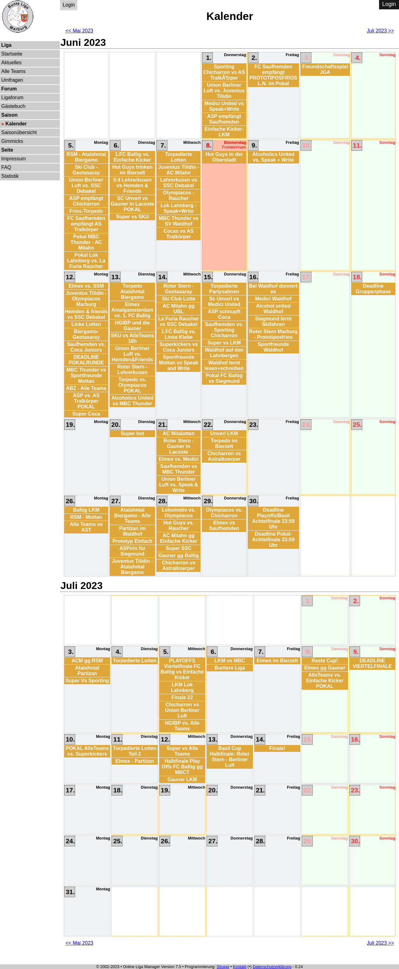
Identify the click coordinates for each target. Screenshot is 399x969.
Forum (9, 88)
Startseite (11, 53)
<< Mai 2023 (79, 30)
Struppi (223, 966)
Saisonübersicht (19, 132)
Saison (9, 115)
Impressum (13, 158)
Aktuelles (11, 62)
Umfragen (12, 80)
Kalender (15, 123)
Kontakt (239, 966)
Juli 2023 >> (380, 30)
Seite (7, 150)
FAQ (6, 167)
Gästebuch (13, 106)
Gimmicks (12, 141)
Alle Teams (13, 71)
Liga (6, 45)
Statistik (10, 176)
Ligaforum (12, 97)
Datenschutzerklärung (272, 966)
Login (69, 4)
